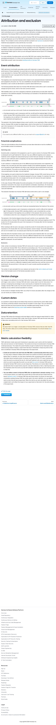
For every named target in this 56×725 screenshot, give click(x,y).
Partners (3, 697)
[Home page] (2, 12)
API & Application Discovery (9, 634)
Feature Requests (6, 685)
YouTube (3, 675)
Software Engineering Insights (9, 658)
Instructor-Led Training (7, 694)
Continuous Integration (7, 618)
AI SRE (3, 651)
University (45, 7)
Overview (3, 613)
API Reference (23, 7)
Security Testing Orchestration (9, 641)
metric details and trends (45, 269)
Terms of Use (4, 708)
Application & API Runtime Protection (11, 636)
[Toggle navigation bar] (3, 3)
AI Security (4, 632)
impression (40, 41)
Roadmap (30, 7)
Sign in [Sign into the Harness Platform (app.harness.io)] (43, 2)
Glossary (52, 7)
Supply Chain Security (7, 643)
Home (5, 7)
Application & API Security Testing (10, 639)
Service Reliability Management (10, 653)
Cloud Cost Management (8, 629)
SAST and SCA (5, 646)
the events (35, 362)
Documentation (13, 7)
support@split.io (40, 134)
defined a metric (12, 376)
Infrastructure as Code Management (11, 622)
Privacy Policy (5, 710)
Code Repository (5, 615)
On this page (6, 16)
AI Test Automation (6, 660)
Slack (2, 671)
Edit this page (5, 391)
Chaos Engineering (6, 648)
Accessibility (4, 712)
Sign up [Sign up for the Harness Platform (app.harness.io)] (50, 2)
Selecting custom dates (20, 307)
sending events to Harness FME (31, 60)
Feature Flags (5, 625)
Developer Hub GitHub (7, 678)
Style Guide (4, 699)
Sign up (3, 668)
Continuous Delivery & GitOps (9, 620)
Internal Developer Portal (8, 655)
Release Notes (38, 7)
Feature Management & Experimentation (12, 627)
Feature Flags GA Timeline (8, 687)
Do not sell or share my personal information (13, 715)
